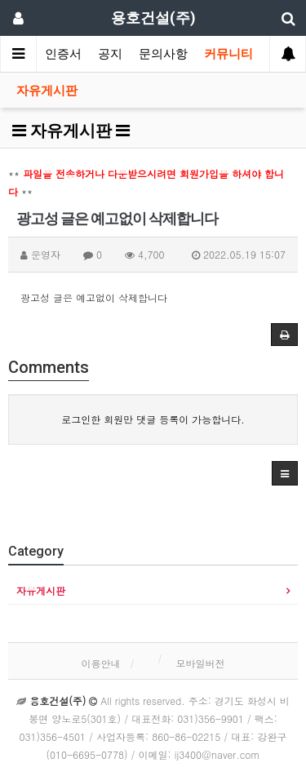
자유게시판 (47, 90)
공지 (110, 54)
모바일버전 (200, 663)
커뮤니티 (228, 54)
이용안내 (100, 663)
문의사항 (163, 54)
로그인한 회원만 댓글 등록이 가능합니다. (153, 419)
